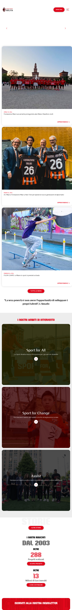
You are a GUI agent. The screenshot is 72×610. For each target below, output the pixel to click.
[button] (7, 28)
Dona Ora (59, 9)
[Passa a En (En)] (69, 4)
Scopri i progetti (36, 563)
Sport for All (36, 350)
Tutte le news (36, 291)
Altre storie (36, 528)
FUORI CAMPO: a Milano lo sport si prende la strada (21, 275)
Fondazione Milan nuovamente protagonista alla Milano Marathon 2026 (28, 114)
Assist (36, 476)
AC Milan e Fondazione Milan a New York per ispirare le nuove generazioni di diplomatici (34, 195)
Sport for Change (36, 413)
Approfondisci (63, 122)
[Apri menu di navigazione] (67, 10)
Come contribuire (36, 585)
